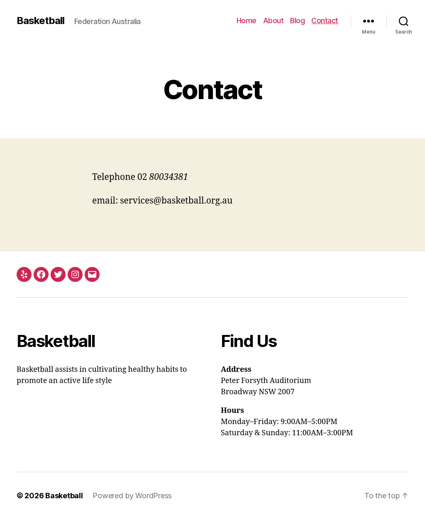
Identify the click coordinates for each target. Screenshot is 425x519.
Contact (324, 20)
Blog (297, 20)
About (273, 20)
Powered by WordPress (132, 495)
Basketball (40, 21)
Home (246, 20)
